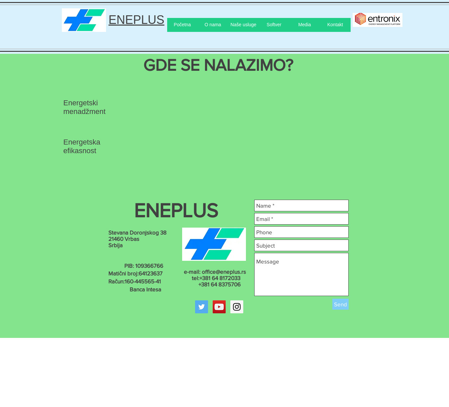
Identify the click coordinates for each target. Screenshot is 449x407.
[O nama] (213, 25)
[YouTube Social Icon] (219, 306)
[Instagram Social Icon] (236, 306)
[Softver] (274, 25)
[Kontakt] (335, 25)
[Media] (304, 25)
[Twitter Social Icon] (201, 306)
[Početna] (182, 25)
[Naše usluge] (243, 25)
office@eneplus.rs (224, 271)
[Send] (340, 304)
